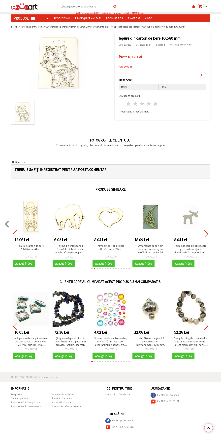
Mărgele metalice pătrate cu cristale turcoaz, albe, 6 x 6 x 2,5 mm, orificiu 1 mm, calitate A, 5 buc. (31, 342)
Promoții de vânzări (88, 18)
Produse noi (62, 18)
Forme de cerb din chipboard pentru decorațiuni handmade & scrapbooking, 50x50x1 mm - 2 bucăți (190, 249)
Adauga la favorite (180, 45)
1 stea (128, 103)
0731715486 (137, 13)
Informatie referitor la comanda (68, 407)
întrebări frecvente (62, 399)
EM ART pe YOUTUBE (165, 402)
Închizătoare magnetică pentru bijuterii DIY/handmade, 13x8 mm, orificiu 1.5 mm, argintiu (150, 342)
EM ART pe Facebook (165, 396)
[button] (92, 269)
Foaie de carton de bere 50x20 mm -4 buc (31, 247)
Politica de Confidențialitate (25, 403)
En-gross (134, 18)
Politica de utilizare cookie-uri (26, 407)
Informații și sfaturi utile (117, 395)
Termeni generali (19, 399)
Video (148, 18)
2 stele (135, 103)
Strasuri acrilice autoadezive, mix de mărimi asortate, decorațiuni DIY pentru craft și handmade (110, 342)
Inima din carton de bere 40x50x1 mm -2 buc (110, 247)
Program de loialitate (63, 395)
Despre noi (16, 395)
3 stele (142, 103)
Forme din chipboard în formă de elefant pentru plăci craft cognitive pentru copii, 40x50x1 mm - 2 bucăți (70, 249)
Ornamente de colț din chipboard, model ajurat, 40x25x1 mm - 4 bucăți (150, 249)
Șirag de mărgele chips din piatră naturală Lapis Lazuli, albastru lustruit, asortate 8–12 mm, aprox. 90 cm (70, 342)
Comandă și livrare (61, 403)
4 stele (149, 103)
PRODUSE (24, 18)
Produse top (114, 18)
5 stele (155, 103)
